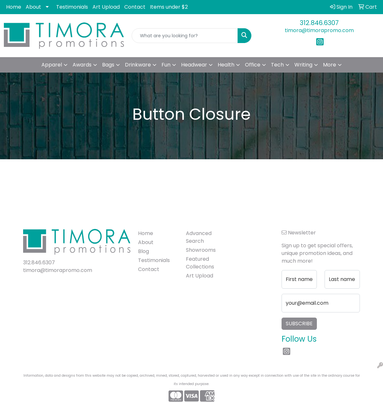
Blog (143, 251)
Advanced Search (199, 237)
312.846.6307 (319, 22)
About (33, 7)
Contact (134, 7)
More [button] (329, 64)
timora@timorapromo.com (319, 30)
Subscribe (299, 323)
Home (13, 7)
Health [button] (226, 64)
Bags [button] (108, 64)
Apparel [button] (51, 64)
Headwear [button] (194, 64)
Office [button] (252, 64)
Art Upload (106, 7)
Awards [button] (82, 64)
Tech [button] (277, 64)
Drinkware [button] (138, 64)
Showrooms (201, 250)
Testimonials (72, 7)
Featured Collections (200, 262)
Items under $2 (169, 7)
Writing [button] (303, 64)
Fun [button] (165, 64)
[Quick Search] (185, 35)
